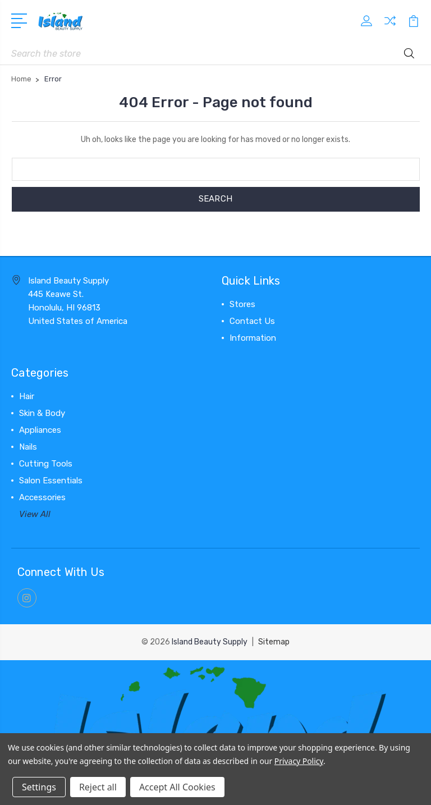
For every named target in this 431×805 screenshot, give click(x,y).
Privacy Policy (298, 761)
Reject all (98, 787)
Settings (39, 787)
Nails (28, 447)
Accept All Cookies (177, 787)
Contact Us (252, 321)
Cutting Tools (45, 464)
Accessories (42, 497)
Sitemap (274, 642)
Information (253, 338)
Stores (242, 304)
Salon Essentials (50, 480)
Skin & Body (42, 413)
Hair (26, 396)
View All (35, 514)
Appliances (40, 430)
